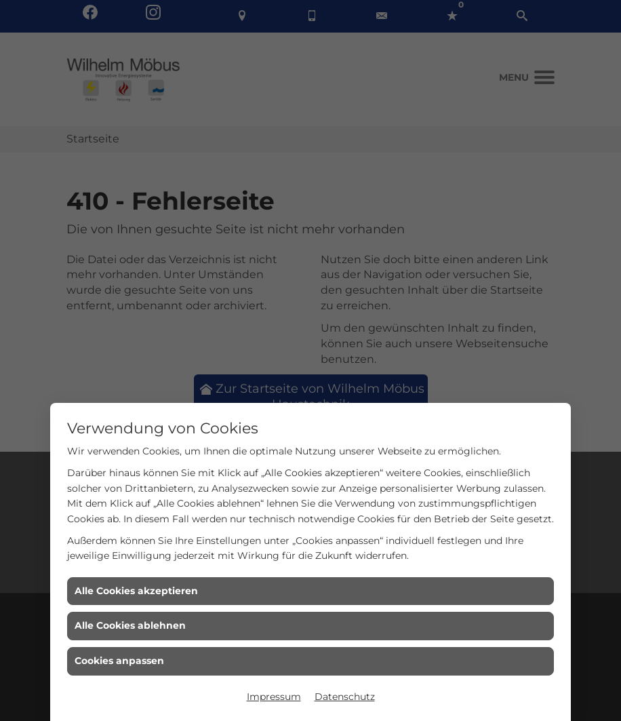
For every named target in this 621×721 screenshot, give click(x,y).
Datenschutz (345, 696)
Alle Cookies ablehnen (130, 625)
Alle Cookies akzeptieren (136, 591)
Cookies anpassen (119, 661)
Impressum (274, 696)
